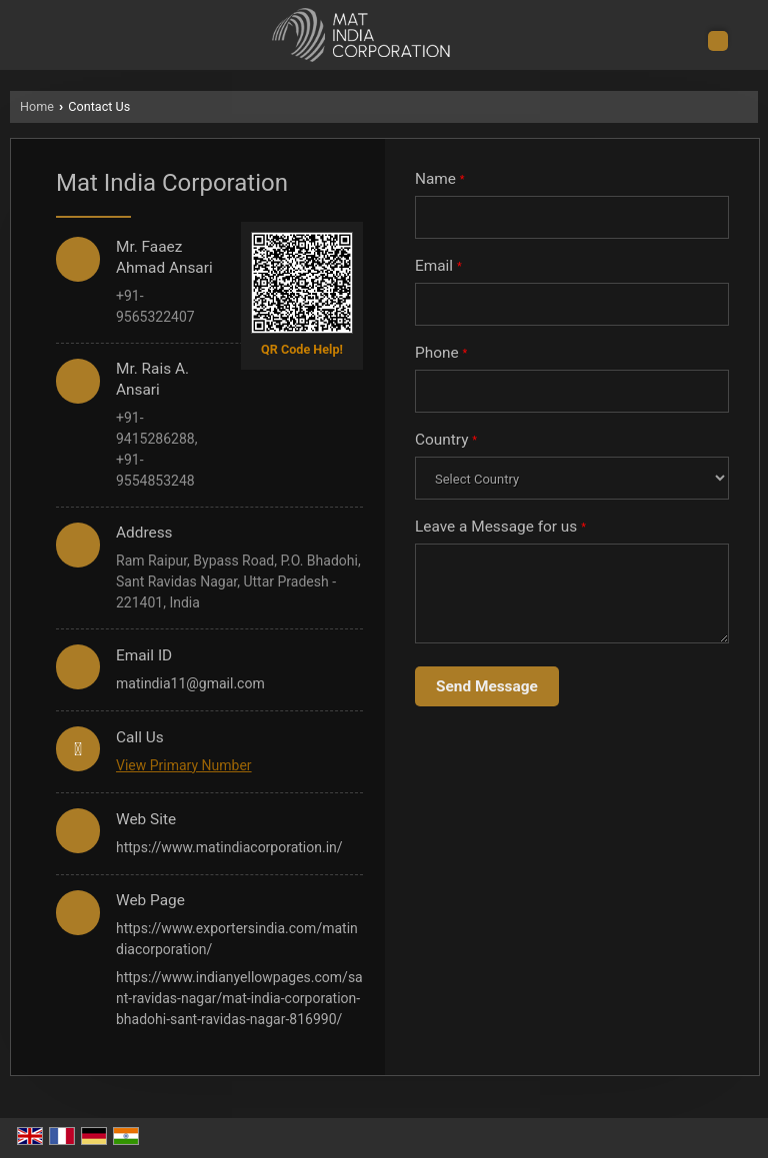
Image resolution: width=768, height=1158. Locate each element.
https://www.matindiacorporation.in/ (229, 847)
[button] (184, 765)
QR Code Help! (302, 349)
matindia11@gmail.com (190, 683)
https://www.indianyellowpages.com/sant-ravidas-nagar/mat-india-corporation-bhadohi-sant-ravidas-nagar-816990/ (239, 998)
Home (37, 106)
